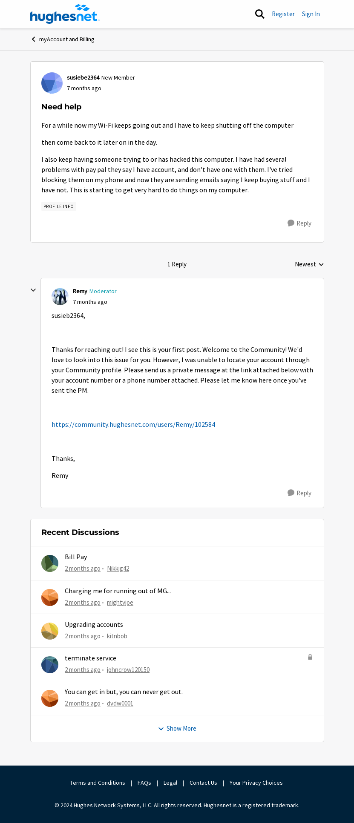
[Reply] (299, 223)
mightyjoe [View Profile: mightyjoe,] (120, 602)
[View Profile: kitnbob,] (49, 631)
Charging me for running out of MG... (118, 591)
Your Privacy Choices (257, 782)
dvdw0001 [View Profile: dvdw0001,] (120, 703)
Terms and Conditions (97, 782)
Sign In (311, 14)
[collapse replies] (33, 290)
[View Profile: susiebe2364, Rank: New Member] (52, 83)
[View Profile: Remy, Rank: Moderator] (60, 296)
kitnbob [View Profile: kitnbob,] (117, 636)
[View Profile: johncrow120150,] (49, 664)
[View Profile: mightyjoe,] (49, 597)
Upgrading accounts (94, 624)
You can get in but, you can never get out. (124, 692)
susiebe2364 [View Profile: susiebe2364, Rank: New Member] (83, 77)
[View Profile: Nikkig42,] (49, 563)
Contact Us (203, 782)
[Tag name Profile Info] (58, 206)
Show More (177, 728)
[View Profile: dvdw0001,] (49, 698)
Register (283, 14)
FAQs (144, 782)
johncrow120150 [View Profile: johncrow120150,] (128, 670)
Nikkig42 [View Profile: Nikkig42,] (118, 568)
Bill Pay (76, 557)
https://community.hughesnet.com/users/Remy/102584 (133, 424)
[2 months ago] (83, 569)
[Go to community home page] (65, 14)
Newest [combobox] (309, 264)
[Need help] (90, 301)
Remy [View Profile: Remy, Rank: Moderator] (80, 291)
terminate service (90, 658)
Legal (170, 782)
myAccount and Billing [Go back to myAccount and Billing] (62, 39)
